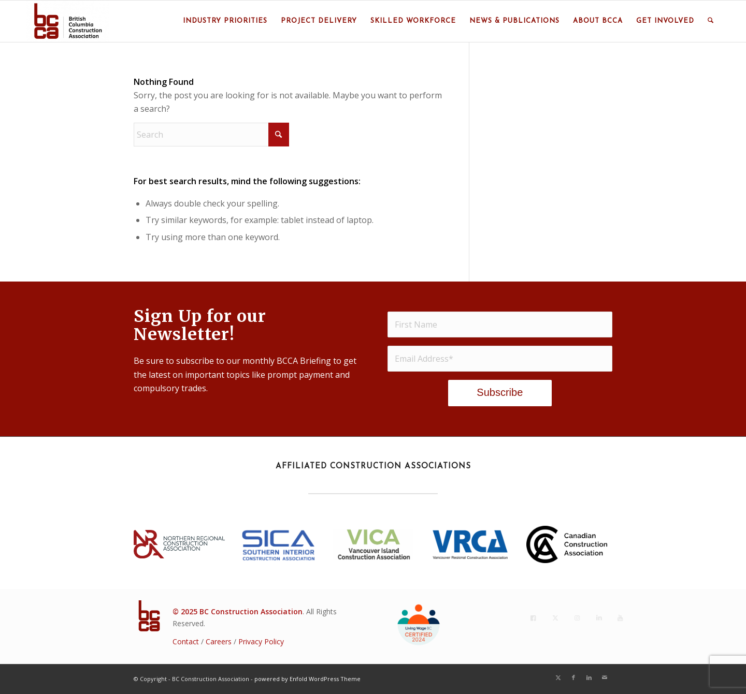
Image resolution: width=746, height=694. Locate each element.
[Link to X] (558, 677)
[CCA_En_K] (566, 545)
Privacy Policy (261, 641)
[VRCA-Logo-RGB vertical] (469, 544)
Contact (186, 641)
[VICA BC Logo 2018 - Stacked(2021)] (373, 544)
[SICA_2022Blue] (279, 544)
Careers (219, 641)
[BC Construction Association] (67, 21)
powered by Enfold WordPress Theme (307, 679)
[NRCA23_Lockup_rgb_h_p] (179, 544)
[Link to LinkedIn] (589, 677)
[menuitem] (225, 21)
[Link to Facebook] (573, 677)
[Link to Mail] (604, 677)
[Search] (710, 21)
